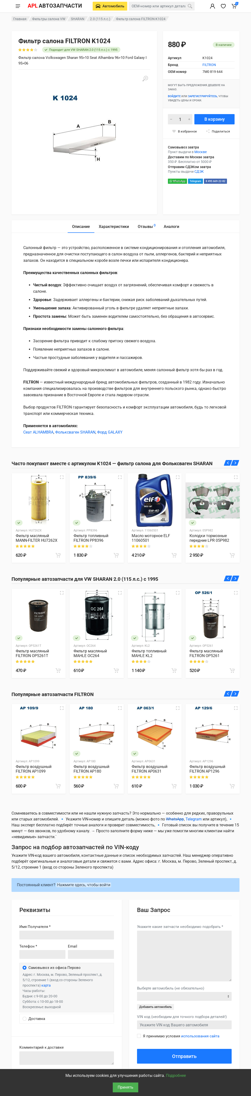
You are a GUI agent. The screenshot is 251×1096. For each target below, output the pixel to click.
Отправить (184, 1056)
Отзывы (147, 226)
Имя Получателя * (34, 926)
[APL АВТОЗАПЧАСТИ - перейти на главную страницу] (54, 6)
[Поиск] (190, 6)
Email (72, 946)
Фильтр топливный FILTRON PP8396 (91, 538)
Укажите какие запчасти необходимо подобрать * (180, 926)
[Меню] (18, 6)
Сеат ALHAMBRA (38, 432)
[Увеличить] (145, 79)
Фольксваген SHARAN (75, 432)
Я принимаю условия (181, 1036)
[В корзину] (58, 555)
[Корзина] (234, 6)
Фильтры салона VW (48, 19)
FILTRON (209, 65)
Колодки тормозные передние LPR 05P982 (209, 538)
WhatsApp (177, 181)
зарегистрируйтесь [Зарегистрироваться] (202, 96)
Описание (81, 226)
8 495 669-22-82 (215, 181)
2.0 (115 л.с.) (100, 19)
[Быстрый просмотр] (62, 477)
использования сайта (200, 1036)
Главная (19, 19)
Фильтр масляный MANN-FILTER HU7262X (36, 538)
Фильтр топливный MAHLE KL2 (149, 653)
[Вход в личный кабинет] (212, 6)
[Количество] (180, 119)
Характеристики (114, 226)
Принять (125, 1087)
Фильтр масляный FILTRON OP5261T (32, 653)
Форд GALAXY (110, 432)
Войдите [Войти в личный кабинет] (174, 96)
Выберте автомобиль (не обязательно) (170, 988)
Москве (200, 152)
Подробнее (176, 1075)
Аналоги (171, 226)
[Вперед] (235, 463)
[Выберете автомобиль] (110, 6)
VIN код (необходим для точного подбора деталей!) (182, 1017)
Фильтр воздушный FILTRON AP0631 (149, 769)
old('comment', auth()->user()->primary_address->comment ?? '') (66, 1058)
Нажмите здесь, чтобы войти (83, 885)
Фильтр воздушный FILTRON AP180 (91, 769)
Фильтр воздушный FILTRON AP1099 (33, 769)
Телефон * (28, 946)
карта (46, 985)
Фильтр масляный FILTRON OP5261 (206, 653)
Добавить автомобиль (155, 1007)
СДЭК (199, 171)
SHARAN (77, 19)
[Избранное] (223, 6)
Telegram (195, 181)
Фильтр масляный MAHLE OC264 (90, 653)
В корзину (214, 119)
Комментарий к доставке (41, 1047)
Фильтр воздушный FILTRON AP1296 (207, 769)
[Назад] (228, 463)
